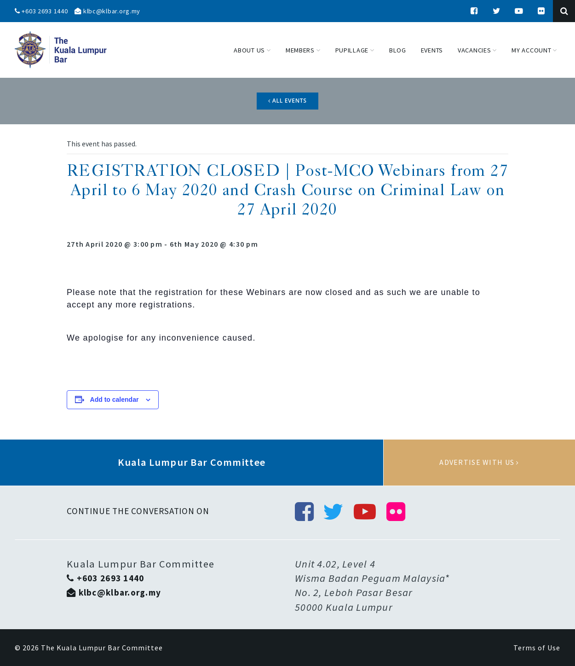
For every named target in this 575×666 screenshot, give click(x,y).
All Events (287, 100)
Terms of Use (536, 647)
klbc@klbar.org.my (107, 11)
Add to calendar (114, 399)
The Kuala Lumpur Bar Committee (102, 647)
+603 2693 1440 (41, 11)
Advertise (479, 463)
